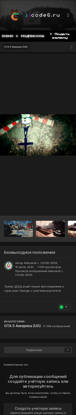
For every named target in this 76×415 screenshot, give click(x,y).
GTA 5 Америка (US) (22, 326)
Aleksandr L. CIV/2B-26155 (41, 263)
